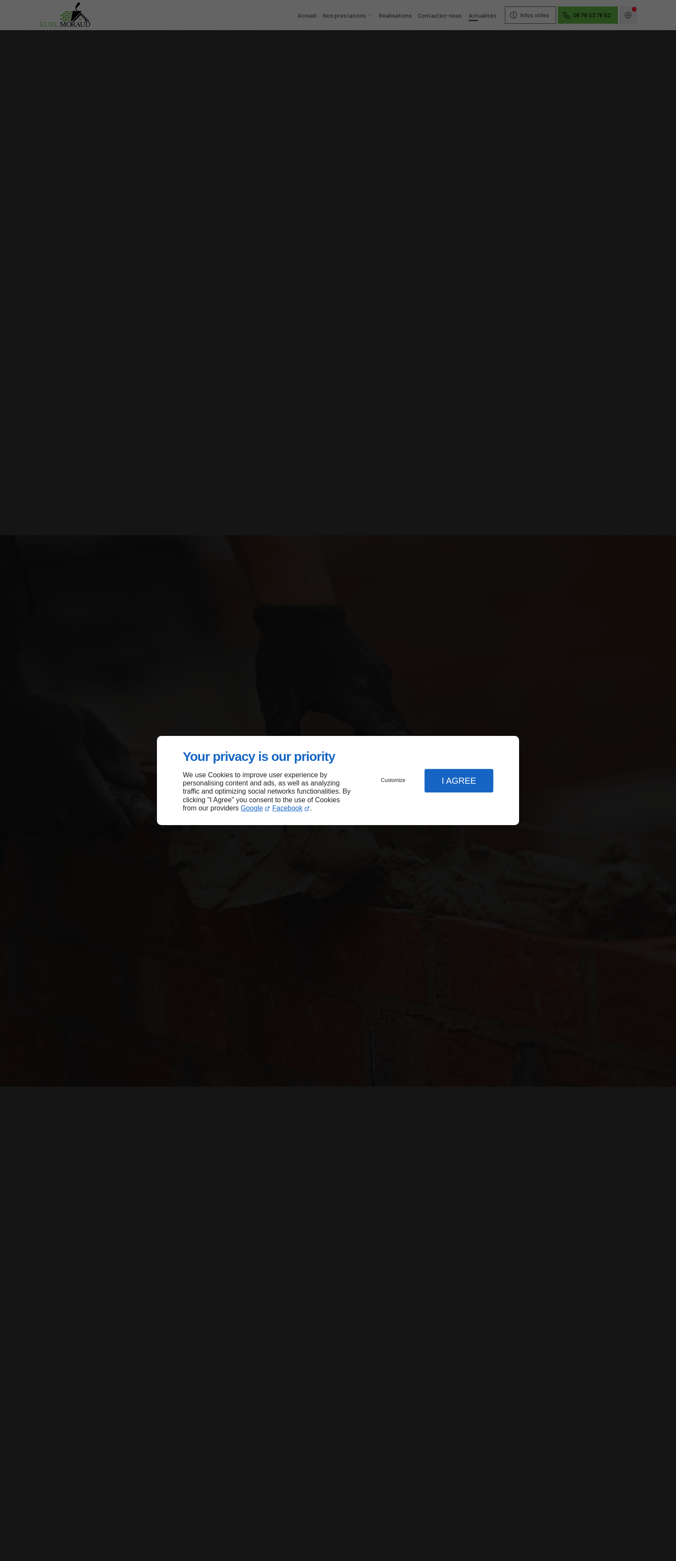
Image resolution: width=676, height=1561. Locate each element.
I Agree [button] (458, 780)
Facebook (287, 808)
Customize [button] (393, 780)
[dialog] (338, 780)
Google (252, 808)
